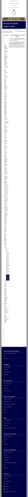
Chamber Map (6, 457)
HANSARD (14, 1)
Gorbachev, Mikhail (6, 183)
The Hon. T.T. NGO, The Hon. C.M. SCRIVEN (7, 254)
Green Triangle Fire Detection (5, 290)
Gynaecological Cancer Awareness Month (6, 320)
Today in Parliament (8, 406)
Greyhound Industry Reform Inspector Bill (5, 300)
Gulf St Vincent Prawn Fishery (5, 316)
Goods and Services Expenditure (6, 177)
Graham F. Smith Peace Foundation (5, 219)
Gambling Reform (5, 61)
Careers (5, 409)
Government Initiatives (6, 207)
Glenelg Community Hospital (6, 159)
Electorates (6, 374)
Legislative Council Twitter (9, 491)
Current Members (7, 366)
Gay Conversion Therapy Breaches (6, 87)
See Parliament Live (8, 383)
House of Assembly (8, 399)
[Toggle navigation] (15, 16)
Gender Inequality (5, 102)
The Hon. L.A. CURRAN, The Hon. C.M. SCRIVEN (7, 277)
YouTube (6, 489)
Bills (4, 356)
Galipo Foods (5, 46)
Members (5, 438)
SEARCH (14, 5)
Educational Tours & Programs (10, 428)
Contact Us (6, 369)
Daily (21, 31)
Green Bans (5, 283)
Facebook (6, 483)
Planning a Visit (7, 422)
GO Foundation (5, 167)
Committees (6, 358)
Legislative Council (7, 401)
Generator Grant (5, 129)
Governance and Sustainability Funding (6, 186)
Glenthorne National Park (5, 162)
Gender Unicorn (5, 104)
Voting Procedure (7, 390)
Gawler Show (5, 81)
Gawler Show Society (5, 83)
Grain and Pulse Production (5, 222)
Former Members (7, 372)
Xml (24, 31)
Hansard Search (4, 29)
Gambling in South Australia (5, 58)
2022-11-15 (6, 281)
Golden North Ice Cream (5, 170)
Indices (9, 29)
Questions (6, 444)
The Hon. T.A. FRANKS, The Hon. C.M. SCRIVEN (7, 260)
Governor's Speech (5, 216)
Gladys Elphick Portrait (5, 156)
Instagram (6, 486)
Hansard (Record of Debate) (9, 353)
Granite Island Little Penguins (5, 228)
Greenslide (5, 297)
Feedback (6, 478)
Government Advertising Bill (6, 194)
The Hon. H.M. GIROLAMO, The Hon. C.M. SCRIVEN (8, 266)
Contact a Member (7, 476)
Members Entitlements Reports (10, 462)
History (5, 412)
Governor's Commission (6, 214)
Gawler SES (5, 79)
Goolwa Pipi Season (5, 180)
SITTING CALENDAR (14, 3)
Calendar (5, 388)
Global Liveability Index (5, 165)
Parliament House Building (9, 404)
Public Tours (6, 425)
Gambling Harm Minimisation (6, 55)
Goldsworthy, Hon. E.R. (6, 172)
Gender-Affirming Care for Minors (5, 107)
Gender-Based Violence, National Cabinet (5, 111)
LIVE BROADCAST (14, 7)
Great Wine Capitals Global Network (5, 239)
